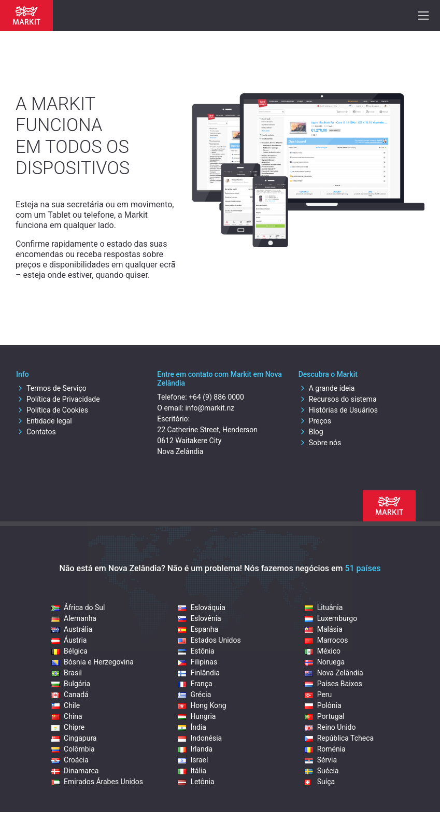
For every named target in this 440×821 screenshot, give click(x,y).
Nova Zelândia (334, 673)
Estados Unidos (209, 640)
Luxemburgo (331, 618)
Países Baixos (333, 684)
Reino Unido (330, 727)
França (195, 684)
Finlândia (199, 673)
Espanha (198, 629)
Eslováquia (201, 607)
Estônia (196, 651)
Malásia (324, 629)
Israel (193, 760)
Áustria (69, 640)
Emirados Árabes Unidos (97, 781)
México (322, 651)
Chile (65, 705)
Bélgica (69, 651)
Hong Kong (202, 705)
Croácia (70, 760)
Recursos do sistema (338, 399)
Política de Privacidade (58, 399)
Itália (192, 771)
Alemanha (73, 618)
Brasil (66, 673)
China (66, 716)
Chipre (67, 727)
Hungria (197, 716)
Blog (311, 432)
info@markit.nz (209, 408)
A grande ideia (327, 388)
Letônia (196, 781)
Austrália (71, 629)
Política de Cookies (52, 410)
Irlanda (195, 749)
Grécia (194, 694)
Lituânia (324, 607)
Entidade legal (44, 421)
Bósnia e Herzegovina (92, 662)
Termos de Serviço (51, 388)
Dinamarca (74, 771)
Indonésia (200, 738)
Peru (318, 694)
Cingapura (73, 738)
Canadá (70, 694)
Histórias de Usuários (338, 410)
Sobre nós (320, 442)
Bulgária (70, 684)
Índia (192, 727)
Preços (315, 421)
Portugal (325, 716)
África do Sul (78, 607)
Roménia (325, 749)
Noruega (325, 662)
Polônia (323, 705)
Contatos (36, 432)
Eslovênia (199, 618)
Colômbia (73, 749)
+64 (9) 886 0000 (216, 397)
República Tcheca (339, 738)
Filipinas (197, 662)
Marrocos (326, 640)
